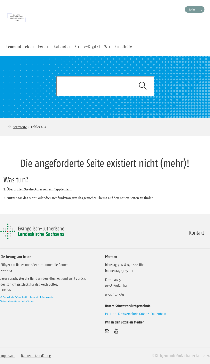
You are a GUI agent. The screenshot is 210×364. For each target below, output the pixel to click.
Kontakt (196, 233)
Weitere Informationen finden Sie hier (17, 301)
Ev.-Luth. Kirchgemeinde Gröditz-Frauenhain (135, 314)
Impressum (7, 356)
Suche (192, 9)
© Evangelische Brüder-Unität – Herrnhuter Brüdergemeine (27, 297)
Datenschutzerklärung (36, 356)
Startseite (20, 127)
